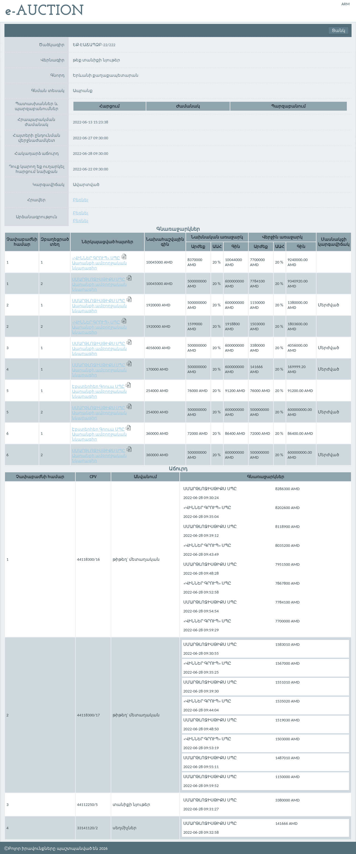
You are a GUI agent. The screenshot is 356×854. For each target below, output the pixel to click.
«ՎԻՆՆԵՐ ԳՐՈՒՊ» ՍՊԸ (96, 257)
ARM (346, 3)
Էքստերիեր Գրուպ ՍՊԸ (98, 386)
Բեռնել (80, 199)
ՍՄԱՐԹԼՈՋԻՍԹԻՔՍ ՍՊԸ (98, 279)
